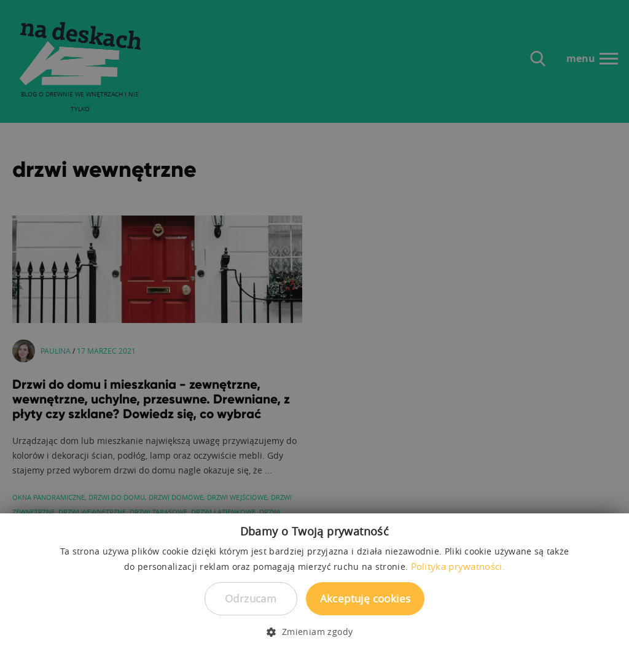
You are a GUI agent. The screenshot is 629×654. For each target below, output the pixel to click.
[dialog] (314, 327)
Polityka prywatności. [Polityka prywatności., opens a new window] (458, 566)
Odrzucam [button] (250, 598)
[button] (314, 632)
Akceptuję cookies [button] (365, 598)
